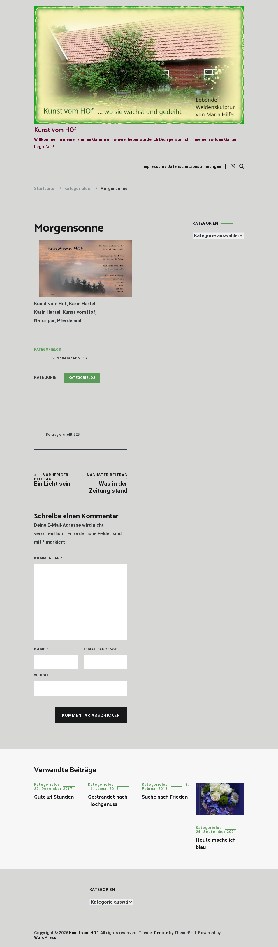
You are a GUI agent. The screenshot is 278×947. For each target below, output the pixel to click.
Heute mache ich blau (215, 844)
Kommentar (48, 558)
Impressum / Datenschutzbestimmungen (181, 166)
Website (43, 675)
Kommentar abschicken (91, 715)
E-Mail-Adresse (102, 649)
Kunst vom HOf (55, 130)
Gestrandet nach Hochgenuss (107, 801)
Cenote (161, 932)
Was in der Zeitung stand (104, 483)
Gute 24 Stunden (54, 797)
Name (41, 649)
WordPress (45, 937)
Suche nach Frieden (165, 797)
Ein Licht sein (57, 480)
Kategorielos (47, 349)
